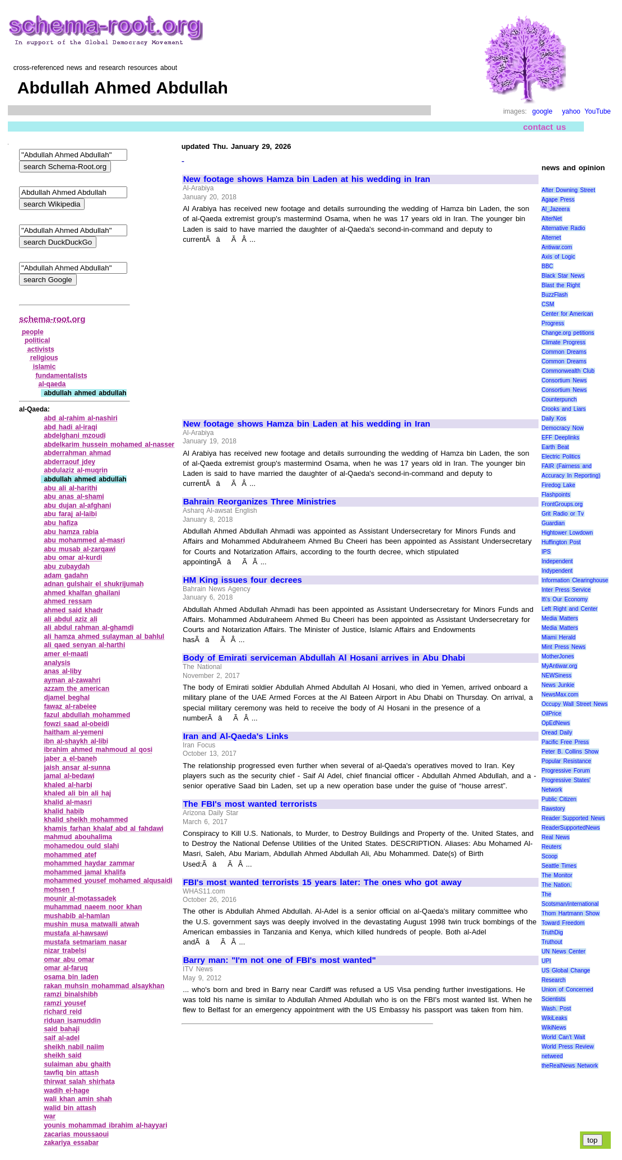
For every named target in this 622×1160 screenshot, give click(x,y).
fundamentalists (61, 376)
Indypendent (556, 571)
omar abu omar (69, 959)
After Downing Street (568, 190)
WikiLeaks (554, 1018)
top (592, 1140)
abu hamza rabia (71, 532)
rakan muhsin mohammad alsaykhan (104, 986)
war (49, 1116)
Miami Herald (558, 637)
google (542, 111)
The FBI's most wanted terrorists (250, 803)
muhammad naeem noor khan (93, 907)
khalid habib (64, 811)
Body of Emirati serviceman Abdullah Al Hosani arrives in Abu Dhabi (324, 657)
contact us (544, 127)
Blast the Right (560, 285)
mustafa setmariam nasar (85, 942)
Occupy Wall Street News (574, 704)
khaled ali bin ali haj (77, 793)
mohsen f (59, 890)
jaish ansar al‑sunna (77, 767)
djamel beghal (67, 697)
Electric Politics (560, 456)
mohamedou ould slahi (81, 846)
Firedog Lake (558, 485)
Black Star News (562, 276)
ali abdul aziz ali (71, 619)
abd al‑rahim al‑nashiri (80, 418)
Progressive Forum (565, 771)
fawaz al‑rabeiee (70, 706)
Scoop (549, 856)
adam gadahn (66, 575)
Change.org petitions (567, 333)
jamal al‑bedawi (69, 776)
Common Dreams (563, 352)
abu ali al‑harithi (70, 488)
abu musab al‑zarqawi (79, 549)
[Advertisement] (277, 326)
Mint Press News (563, 647)
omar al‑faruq (65, 968)
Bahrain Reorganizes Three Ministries (259, 501)
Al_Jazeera (555, 209)
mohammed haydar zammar (89, 863)
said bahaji (62, 1029)
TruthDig (552, 932)
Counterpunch (559, 399)
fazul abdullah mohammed (87, 715)
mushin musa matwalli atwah (91, 924)
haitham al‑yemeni (73, 732)
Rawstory (553, 809)
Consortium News (564, 380)
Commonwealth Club (567, 371)
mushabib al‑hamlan (77, 916)
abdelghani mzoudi (74, 435)
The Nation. (556, 885)
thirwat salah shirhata (79, 1082)
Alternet (550, 238)
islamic (44, 367)
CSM (547, 304)
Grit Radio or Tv (562, 514)
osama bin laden (71, 977)
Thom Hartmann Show (570, 913)
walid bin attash (70, 1108)
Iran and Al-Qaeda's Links (236, 736)
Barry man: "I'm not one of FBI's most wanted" (279, 960)
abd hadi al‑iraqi (70, 427)
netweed (552, 1056)
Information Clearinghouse (574, 580)
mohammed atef (70, 855)
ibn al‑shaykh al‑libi (76, 741)
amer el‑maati (66, 654)
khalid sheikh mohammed (86, 820)
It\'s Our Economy (564, 599)
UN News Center (563, 951)
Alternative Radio (563, 228)
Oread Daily (556, 732)
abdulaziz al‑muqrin (76, 470)
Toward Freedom (562, 923)
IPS (545, 552)
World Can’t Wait (563, 1037)
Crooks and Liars (563, 409)
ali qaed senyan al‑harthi (84, 645)
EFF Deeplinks (560, 437)
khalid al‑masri (68, 802)
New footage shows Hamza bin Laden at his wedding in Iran (306, 179)
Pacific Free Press (564, 742)
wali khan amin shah (78, 1099)
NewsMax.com (559, 694)
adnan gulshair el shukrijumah (93, 584)
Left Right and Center (569, 609)
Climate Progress (563, 342)
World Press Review (567, 1047)
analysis (57, 663)
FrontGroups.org (561, 504)
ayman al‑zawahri (72, 680)
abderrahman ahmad (77, 453)
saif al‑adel (62, 1038)
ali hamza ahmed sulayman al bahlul (104, 636)
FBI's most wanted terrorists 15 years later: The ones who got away (322, 882)
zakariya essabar (71, 1143)
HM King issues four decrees (242, 580)
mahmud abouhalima (78, 837)
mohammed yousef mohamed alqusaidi (108, 881)
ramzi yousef (65, 1003)
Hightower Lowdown (567, 533)
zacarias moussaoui (76, 1134)
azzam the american (76, 689)
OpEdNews (555, 723)
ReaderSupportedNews (570, 828)
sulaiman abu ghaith (77, 1064)
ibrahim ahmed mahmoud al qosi (98, 750)
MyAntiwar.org (559, 666)
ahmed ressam (68, 601)
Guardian (552, 523)
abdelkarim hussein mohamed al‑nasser (109, 444)
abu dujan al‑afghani (77, 505)
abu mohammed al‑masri (84, 540)
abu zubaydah (67, 566)
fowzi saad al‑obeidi (76, 724)
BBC (547, 266)
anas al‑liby (62, 671)
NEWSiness (556, 675)
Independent (557, 561)
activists (40, 349)
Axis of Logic (558, 257)
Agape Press (557, 200)
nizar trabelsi (65, 951)
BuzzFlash (554, 295)
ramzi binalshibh (71, 994)
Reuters (551, 847)
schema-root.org (52, 319)
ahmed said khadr (73, 610)
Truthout (551, 942)
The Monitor (556, 875)
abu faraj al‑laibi (70, 514)
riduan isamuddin (72, 1021)
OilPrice (551, 713)
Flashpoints (555, 495)
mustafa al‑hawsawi (76, 933)
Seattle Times (558, 866)
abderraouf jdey (69, 462)
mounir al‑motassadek (80, 898)
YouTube (597, 111)
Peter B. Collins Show (569, 752)
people (33, 332)
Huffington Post (561, 542)
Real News (555, 837)
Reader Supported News (573, 818)
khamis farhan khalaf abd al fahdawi (103, 828)
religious (44, 358)
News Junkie (557, 685)
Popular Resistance (566, 761)
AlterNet (551, 219)
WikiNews (553, 1028)
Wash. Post (555, 1008)
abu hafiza (60, 523)
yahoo (571, 111)
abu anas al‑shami (74, 497)
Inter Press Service (566, 590)
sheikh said (62, 1055)
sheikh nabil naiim (74, 1047)
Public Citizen (558, 799)
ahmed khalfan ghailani (82, 593)
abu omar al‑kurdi (73, 558)
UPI (546, 961)
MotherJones (557, 656)
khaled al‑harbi (68, 785)
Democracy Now (562, 428)
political (37, 340)
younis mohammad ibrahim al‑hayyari (105, 1125)
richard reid (63, 1012)
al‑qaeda (52, 384)
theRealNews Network (569, 1066)
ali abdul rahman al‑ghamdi (88, 628)
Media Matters (559, 618)
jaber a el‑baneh (70, 759)
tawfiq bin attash (71, 1073)
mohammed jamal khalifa (85, 872)
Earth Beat (555, 447)
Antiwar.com (556, 247)
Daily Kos (553, 418)
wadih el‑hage (66, 1090)
